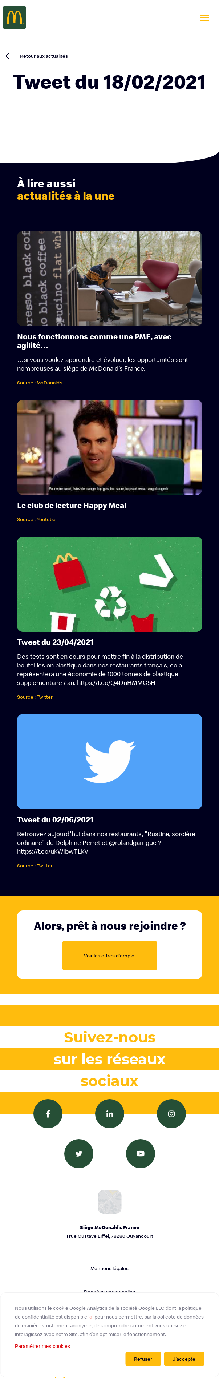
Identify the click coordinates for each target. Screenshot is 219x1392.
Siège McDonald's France (109, 1232)
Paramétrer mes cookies (42, 1346)
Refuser (143, 1359)
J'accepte (184, 1359)
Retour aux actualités (44, 56)
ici (90, 1316)
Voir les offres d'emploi (109, 955)
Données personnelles (109, 1291)
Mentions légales (109, 1268)
